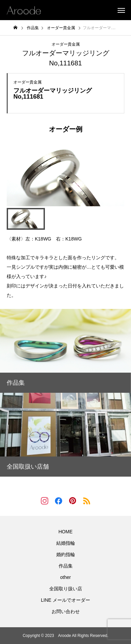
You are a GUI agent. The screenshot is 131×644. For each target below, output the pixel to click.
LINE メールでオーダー (65, 600)
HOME (66, 531)
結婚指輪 (65, 543)
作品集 (66, 566)
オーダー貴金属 (66, 44)
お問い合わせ (66, 611)
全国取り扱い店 (65, 588)
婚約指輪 (65, 554)
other (65, 577)
